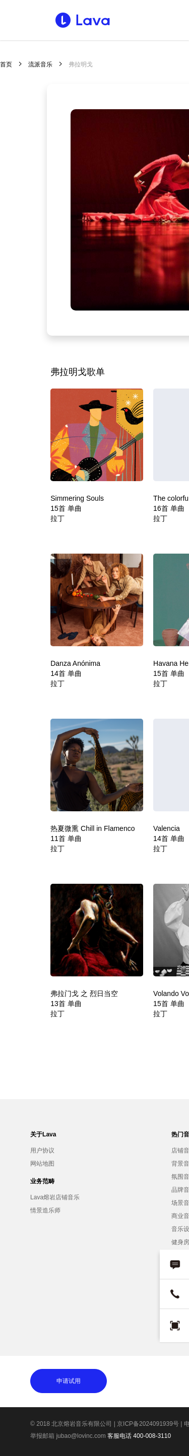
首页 (6, 64)
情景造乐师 (45, 1210)
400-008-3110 (152, 1435)
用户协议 (42, 1150)
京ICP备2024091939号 (148, 1423)
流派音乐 (40, 64)
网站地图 (42, 1163)
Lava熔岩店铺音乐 (55, 1197)
